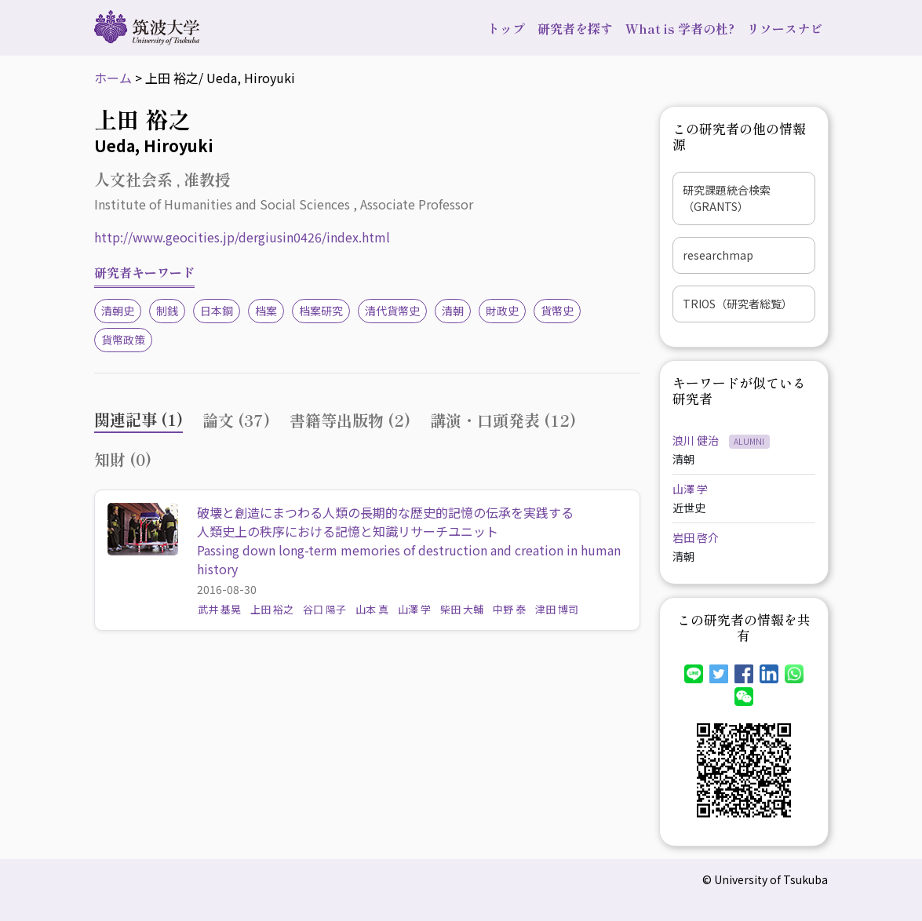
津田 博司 (556, 609)
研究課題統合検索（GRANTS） (727, 198)
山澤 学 (414, 609)
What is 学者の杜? (679, 28)
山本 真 (371, 609)
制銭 (167, 311)
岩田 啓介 (695, 537)
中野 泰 (509, 609)
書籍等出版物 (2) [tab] (350, 420)
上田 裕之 (271, 609)
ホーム (113, 77)
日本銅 (216, 311)
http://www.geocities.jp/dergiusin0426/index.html (242, 237)
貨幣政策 (123, 340)
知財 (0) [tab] (122, 459)
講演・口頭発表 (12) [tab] (503, 420)
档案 (266, 311)
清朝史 (117, 311)
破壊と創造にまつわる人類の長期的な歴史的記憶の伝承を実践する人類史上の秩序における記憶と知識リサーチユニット (385, 522)
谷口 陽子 (324, 609)
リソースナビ (784, 28)
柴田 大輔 (461, 609)
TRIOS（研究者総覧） (738, 303)
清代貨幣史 (392, 311)
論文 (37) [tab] (236, 420)
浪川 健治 (696, 440)
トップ (506, 28)
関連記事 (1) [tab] (138, 419)
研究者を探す (575, 28)
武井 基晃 (219, 609)
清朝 (453, 311)
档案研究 (321, 311)
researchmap (718, 255)
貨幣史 (557, 311)
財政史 (502, 311)
